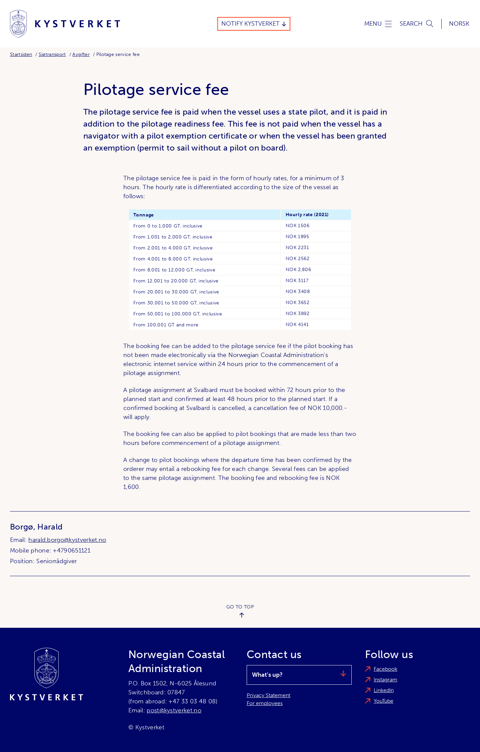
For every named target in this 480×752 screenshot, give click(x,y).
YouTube (383, 701)
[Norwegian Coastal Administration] (65, 24)
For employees (265, 703)
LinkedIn (384, 690)
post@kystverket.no (174, 710)
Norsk (459, 23)
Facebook (385, 669)
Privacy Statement (268, 695)
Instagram (385, 679)
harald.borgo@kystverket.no (67, 540)
